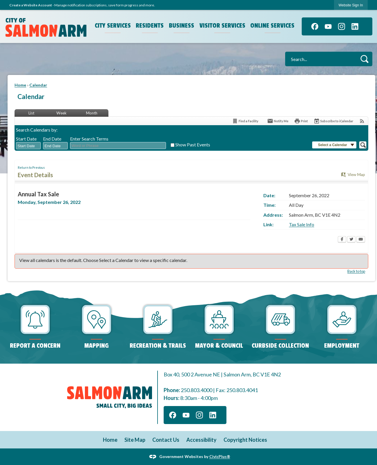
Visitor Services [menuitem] (222, 25)
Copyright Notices (245, 440)
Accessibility (201, 440)
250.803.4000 (196, 390)
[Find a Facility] (245, 121)
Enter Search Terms (89, 138)
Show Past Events (192, 144)
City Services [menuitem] (113, 25)
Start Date (26, 138)
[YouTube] (328, 26)
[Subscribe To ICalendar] (333, 121)
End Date (52, 138)
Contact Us (165, 440)
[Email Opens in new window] (360, 240)
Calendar (38, 84)
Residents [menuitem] (150, 25)
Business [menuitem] (181, 25)
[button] (364, 59)
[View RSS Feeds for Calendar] (362, 121)
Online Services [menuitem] (272, 25)
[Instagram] (341, 26)
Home (20, 84)
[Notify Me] (277, 121)
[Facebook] (314, 26)
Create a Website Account (30, 5)
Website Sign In (351, 5)
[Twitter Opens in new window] (351, 240)
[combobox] (28, 146)
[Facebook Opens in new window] (342, 240)
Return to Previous (31, 167)
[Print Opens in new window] (301, 121)
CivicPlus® (219, 456)
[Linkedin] (355, 26)
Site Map (134, 440)
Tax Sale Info (301, 224)
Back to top (356, 271)
